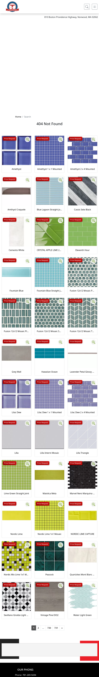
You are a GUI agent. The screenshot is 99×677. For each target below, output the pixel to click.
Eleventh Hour (82, 250)
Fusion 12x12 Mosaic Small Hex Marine (49, 331)
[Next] (62, 627)
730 (49, 627)
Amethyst (16, 169)
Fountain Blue (16, 290)
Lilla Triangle (82, 452)
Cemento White (16, 250)
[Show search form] (87, 7)
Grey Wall (16, 371)
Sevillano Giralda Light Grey (16, 615)
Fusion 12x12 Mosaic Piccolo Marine (16, 331)
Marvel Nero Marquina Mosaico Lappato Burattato (82, 493)
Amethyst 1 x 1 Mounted (49, 169)
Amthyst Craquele (16, 209)
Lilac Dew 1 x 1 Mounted (49, 412)
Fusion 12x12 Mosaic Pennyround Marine (82, 290)
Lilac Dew (16, 412)
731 (56, 627)
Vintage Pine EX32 (50, 615)
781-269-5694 (29, 675)
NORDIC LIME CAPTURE (82, 534)
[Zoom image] (27, 139)
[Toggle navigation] (94, 7)
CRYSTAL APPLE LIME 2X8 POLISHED (49, 250)
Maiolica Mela (49, 493)
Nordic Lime (16, 534)
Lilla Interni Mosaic (49, 452)
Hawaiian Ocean (49, 371)
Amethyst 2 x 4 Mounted (82, 169)
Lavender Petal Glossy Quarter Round (82, 371)
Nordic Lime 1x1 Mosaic (49, 534)
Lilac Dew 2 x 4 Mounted (82, 412)
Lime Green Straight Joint (16, 493)
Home (18, 116)
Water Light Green (82, 615)
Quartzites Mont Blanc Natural (82, 574)
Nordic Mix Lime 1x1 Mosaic (16, 574)
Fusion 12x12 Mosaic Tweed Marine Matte (82, 331)
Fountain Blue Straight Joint (49, 290)
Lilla (16, 452)
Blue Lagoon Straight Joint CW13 (49, 209)
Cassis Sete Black (82, 209)
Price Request (9, 138)
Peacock (49, 574)
